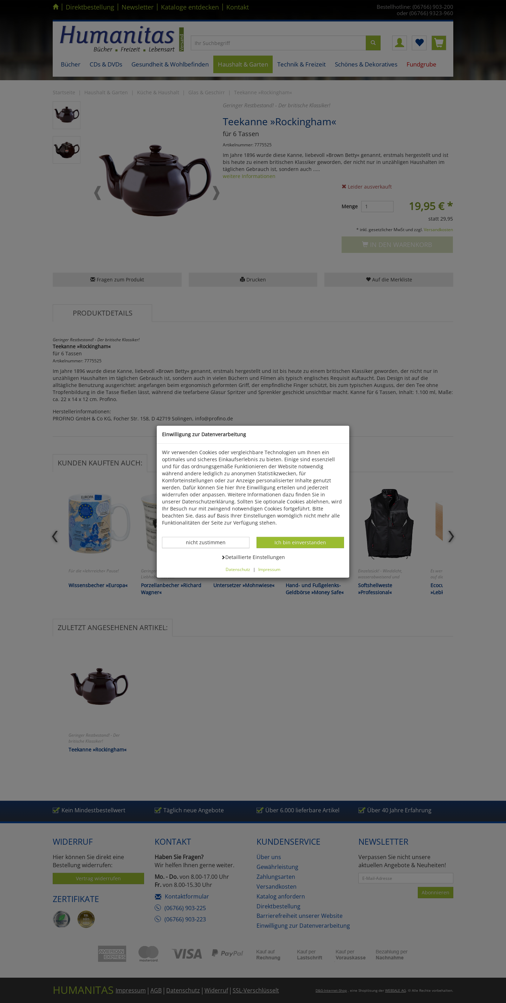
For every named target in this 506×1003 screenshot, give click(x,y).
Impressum (269, 569)
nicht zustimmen (209, 542)
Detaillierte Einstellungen (253, 556)
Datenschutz (238, 569)
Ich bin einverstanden (300, 542)
